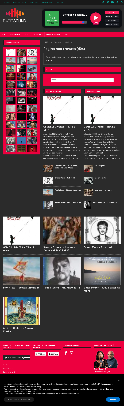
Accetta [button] (113, 399)
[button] (119, 380)
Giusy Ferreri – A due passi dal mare (102, 289)
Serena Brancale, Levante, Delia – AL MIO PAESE (66, 166)
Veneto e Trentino (112, 24)
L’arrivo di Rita (101, 177)
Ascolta (67, 34)
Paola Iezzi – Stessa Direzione (68, 190)
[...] (78, 158)
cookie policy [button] (36, 387)
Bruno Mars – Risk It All (65, 177)
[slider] (14, 357)
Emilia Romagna (112, 16)
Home (4, 34)
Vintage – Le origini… (104, 190)
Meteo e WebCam (47, 2)
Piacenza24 (6, 2)
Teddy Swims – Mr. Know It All (68, 202)
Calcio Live (34, 2)
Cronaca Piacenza (19, 2)
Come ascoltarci (9, 371)
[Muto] (23, 357)
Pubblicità (38, 34)
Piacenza (112, 12)
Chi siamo (14, 34)
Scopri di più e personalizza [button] (19, 399)
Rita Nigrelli (100, 165)
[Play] (6, 357)
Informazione (8, 368)
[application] (16, 357)
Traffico (60, 2)
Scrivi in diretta (53, 34)
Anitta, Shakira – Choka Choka (18, 329)
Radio (25, 34)
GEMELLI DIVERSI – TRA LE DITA (59, 128)
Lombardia (112, 20)
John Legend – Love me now (105, 202)
